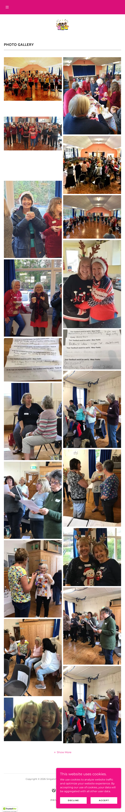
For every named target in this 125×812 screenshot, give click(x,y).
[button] (7, 7)
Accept (104, 807)
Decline (73, 807)
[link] (62, 24)
